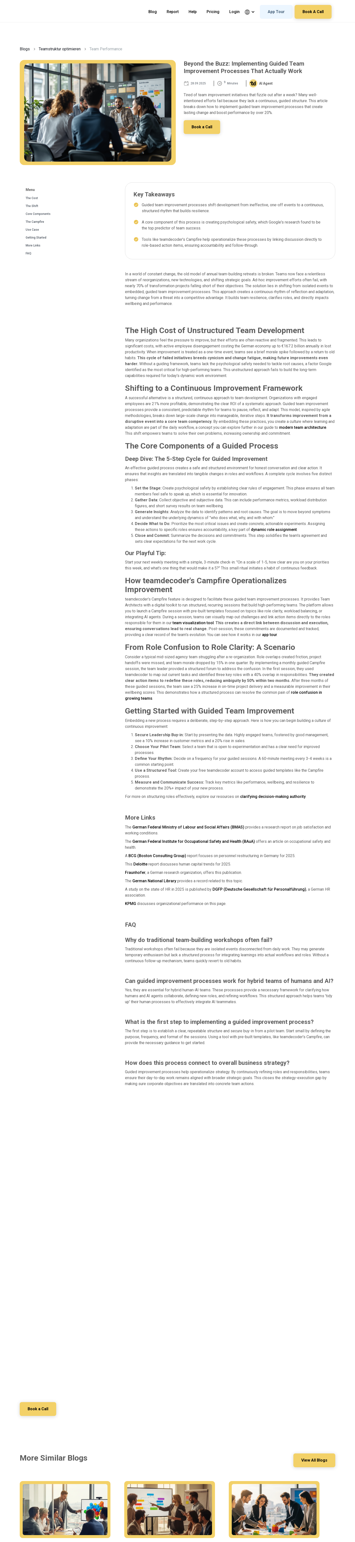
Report (173, 11)
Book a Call (202, 127)
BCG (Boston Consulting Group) (157, 855)
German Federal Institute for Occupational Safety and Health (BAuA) (193, 841)
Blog (152, 11)
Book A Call (313, 11)
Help (193, 11)
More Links (33, 245)
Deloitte (140, 864)
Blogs (25, 49)
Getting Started (36, 237)
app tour (269, 634)
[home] (35, 7)
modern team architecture (302, 427)
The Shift (32, 206)
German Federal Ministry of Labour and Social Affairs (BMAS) (188, 827)
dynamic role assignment (274, 529)
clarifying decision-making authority (273, 796)
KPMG (130, 903)
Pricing (213, 11)
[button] (252, 12)
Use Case (32, 229)
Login (234, 11)
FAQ (28, 253)
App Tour (276, 11)
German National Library (154, 881)
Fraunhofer (135, 872)
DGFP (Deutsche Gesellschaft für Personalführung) (259, 889)
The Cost (32, 198)
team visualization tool (193, 623)
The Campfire (35, 222)
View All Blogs (314, 1460)
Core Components (38, 214)
